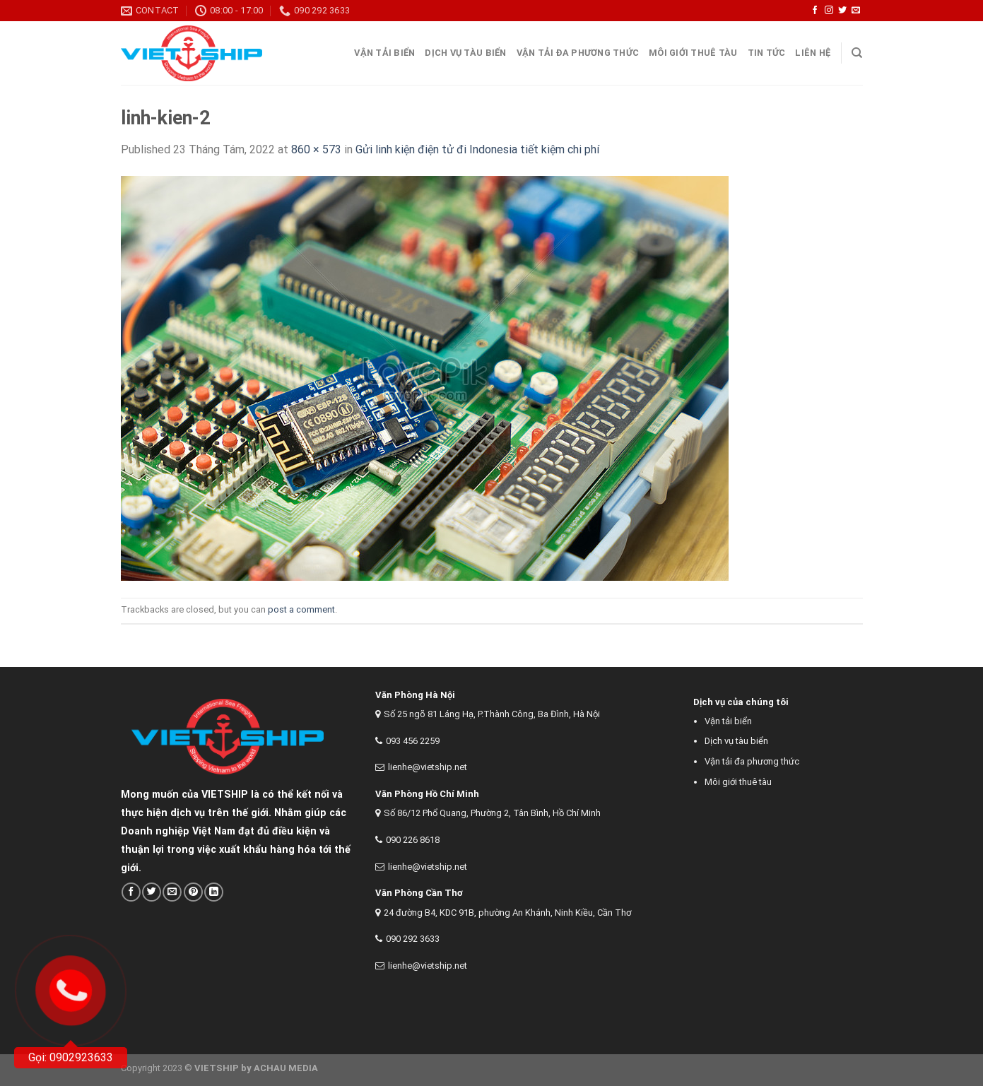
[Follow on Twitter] (842, 11)
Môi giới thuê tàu (693, 52)
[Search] (857, 53)
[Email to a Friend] (172, 892)
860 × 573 (316, 149)
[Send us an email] (856, 11)
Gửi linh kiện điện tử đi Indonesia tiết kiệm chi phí (477, 149)
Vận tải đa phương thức (578, 52)
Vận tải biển (728, 721)
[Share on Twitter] (151, 892)
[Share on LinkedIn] (213, 892)
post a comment (301, 609)
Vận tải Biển (384, 52)
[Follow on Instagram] (829, 11)
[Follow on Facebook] (815, 11)
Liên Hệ (812, 52)
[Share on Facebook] (131, 892)
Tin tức (767, 52)
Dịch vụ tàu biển (465, 52)
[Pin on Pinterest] (193, 892)
